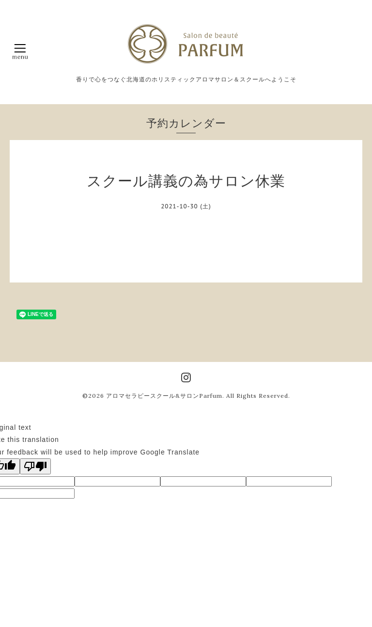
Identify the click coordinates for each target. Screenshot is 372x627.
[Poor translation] (35, 466)
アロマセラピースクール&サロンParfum (164, 395)
